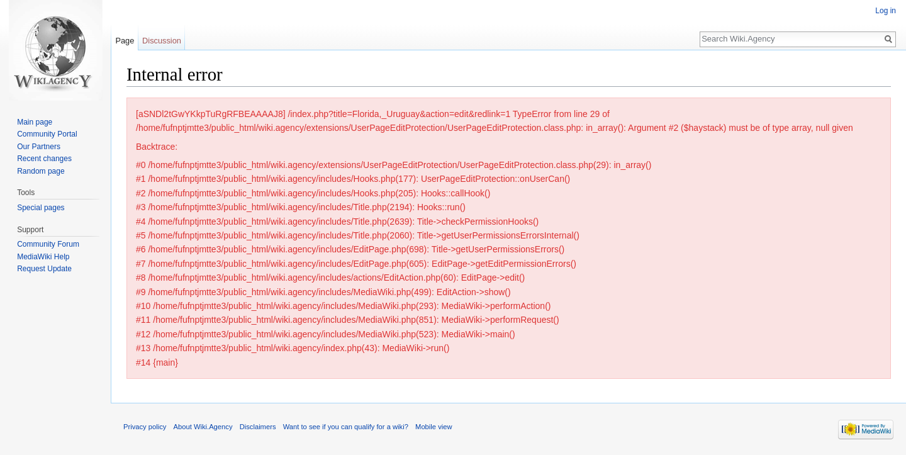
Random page (40, 171)
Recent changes (44, 158)
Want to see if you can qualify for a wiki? (345, 426)
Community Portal (47, 134)
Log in (885, 10)
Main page (34, 122)
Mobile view (433, 426)
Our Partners (38, 146)
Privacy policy (144, 426)
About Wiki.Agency (203, 426)
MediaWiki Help (43, 256)
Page (124, 40)
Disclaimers (258, 426)
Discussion (161, 40)
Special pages (40, 207)
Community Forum (48, 244)
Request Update (44, 268)
